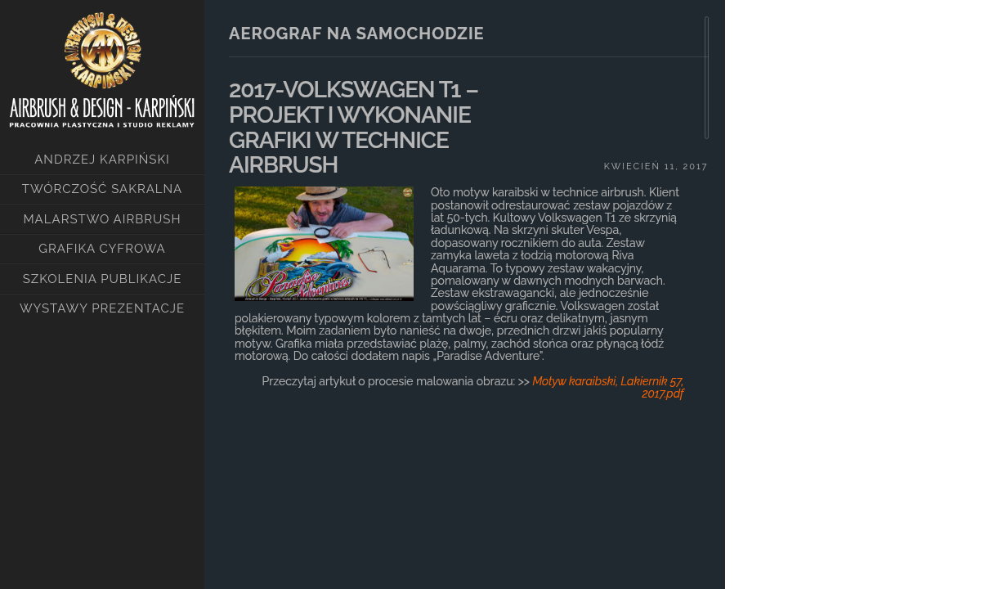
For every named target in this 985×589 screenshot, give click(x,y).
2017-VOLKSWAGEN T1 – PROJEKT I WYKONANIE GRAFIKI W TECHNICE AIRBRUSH (353, 127)
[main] (465, 278)
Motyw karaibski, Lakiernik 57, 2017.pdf (607, 387)
